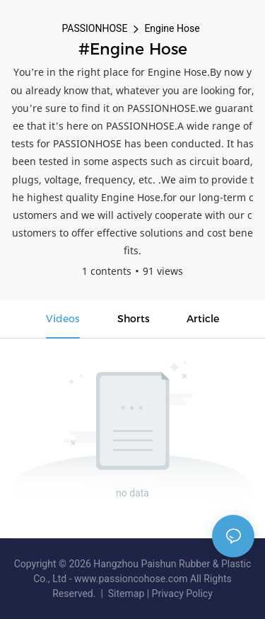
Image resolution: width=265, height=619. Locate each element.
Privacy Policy (182, 593)
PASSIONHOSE (94, 28)
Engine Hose (171, 28)
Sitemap (125, 593)
